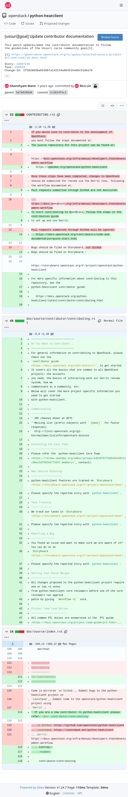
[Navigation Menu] (121, 5)
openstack (17, 15)
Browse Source (110, 37)
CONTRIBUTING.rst (40, 114)
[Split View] (112, 105)
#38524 (20, 67)
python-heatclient (46, 15)
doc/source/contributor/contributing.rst (60, 320)
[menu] (121, 105)
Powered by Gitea (32, 787)
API (79, 793)
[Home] (8, 5)
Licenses (68, 793)
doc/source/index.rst (44, 631)
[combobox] (102, 105)
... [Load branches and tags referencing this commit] (7, 75)
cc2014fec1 (58, 92)
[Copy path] (58, 115)
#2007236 (23, 64)
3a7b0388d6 (24, 92)
